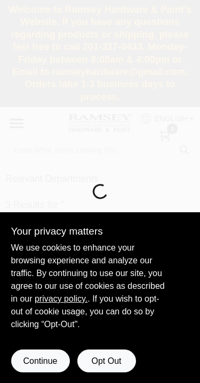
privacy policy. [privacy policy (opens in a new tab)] (61, 298)
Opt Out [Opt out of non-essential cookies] (106, 360)
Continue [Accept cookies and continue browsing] (40, 360)
